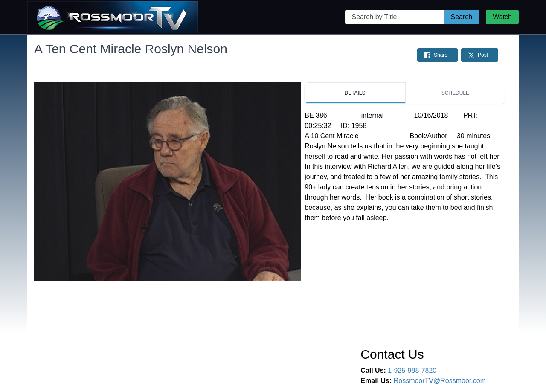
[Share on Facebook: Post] (437, 55)
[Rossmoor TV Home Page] (112, 17)
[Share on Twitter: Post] (479, 55)
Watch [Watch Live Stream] (502, 16)
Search (462, 16)
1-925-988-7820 (412, 370)
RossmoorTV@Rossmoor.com (440, 380)
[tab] (355, 93)
